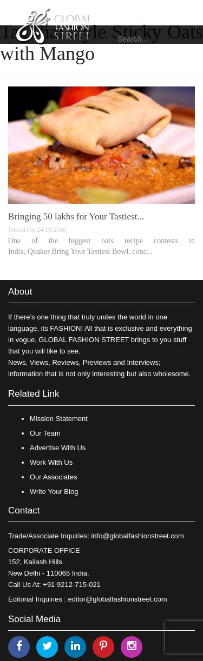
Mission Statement (59, 419)
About (20, 291)
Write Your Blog (54, 492)
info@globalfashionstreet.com (137, 536)
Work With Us (51, 462)
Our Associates (53, 477)
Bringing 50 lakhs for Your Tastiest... (76, 216)
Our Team (45, 433)
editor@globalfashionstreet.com (117, 599)
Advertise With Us (58, 448)
